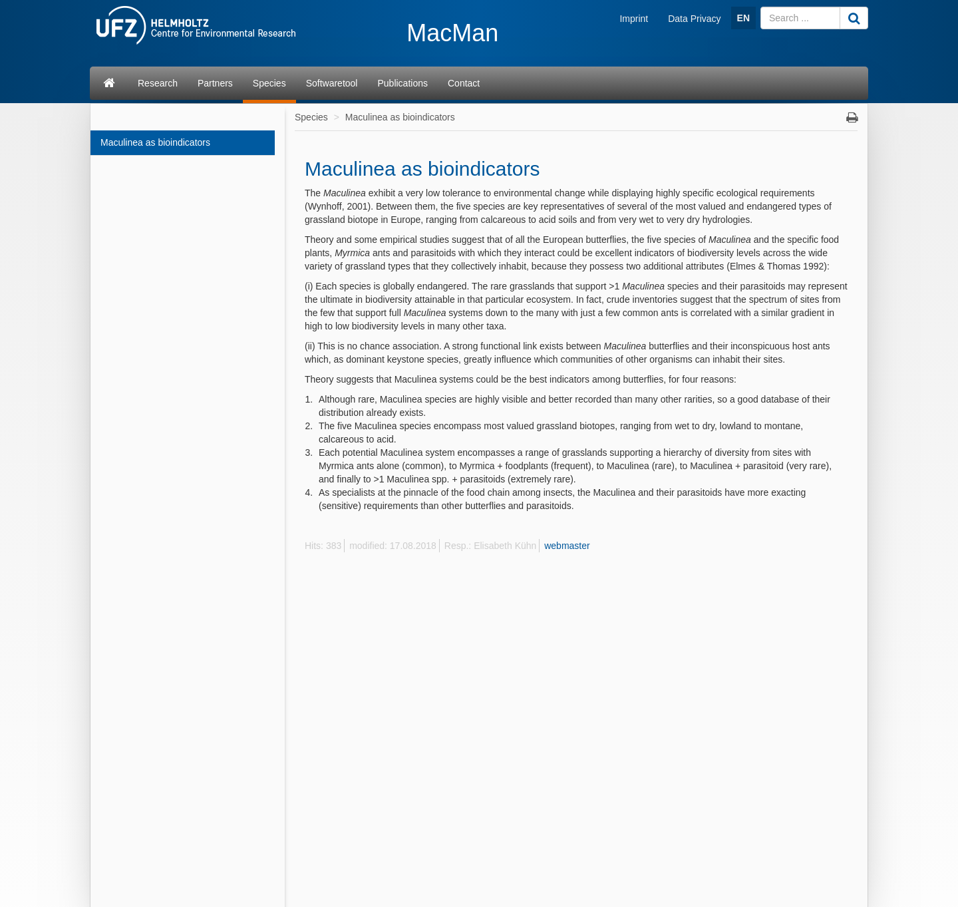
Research (158, 83)
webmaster (566, 545)
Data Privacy (694, 18)
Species (269, 83)
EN (743, 18)
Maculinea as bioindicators (155, 142)
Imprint (633, 18)
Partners (215, 83)
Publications (402, 83)
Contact (464, 83)
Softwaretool (332, 83)
